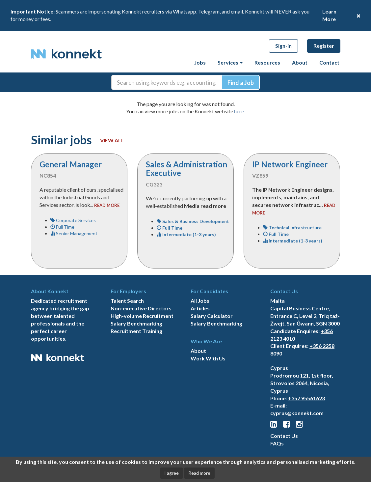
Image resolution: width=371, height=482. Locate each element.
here (239, 111)
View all (112, 140)
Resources (267, 62)
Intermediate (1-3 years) (186, 234)
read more (106, 205)
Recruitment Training (136, 331)
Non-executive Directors (141, 308)
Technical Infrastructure (292, 227)
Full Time (62, 227)
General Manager (71, 164)
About (299, 62)
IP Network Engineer (290, 164)
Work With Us (208, 358)
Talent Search (127, 301)
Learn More (329, 15)
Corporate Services (73, 220)
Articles (200, 308)
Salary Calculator (212, 316)
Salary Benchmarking (136, 323)
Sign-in (283, 46)
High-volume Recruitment (142, 316)
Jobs (200, 62)
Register (323, 46)
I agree (171, 473)
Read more (199, 473)
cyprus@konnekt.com (297, 413)
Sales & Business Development (193, 221)
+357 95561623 (306, 398)
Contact (329, 62)
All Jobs (200, 301)
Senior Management (73, 233)
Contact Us (284, 436)
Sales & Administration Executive (186, 168)
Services (230, 62)
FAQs (277, 443)
